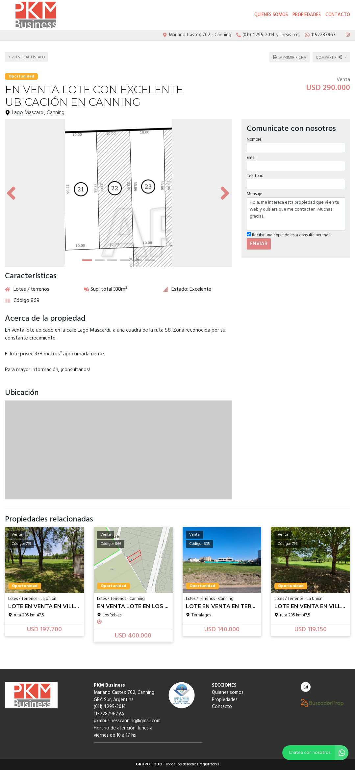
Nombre (253, 138)
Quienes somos (271, 15)
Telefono (254, 175)
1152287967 (109, 714)
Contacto (337, 15)
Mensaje (254, 193)
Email (251, 157)
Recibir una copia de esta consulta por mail (288, 234)
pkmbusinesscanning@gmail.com (127, 721)
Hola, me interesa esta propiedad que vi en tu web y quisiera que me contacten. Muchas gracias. (295, 212)
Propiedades (306, 15)
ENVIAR (258, 243)
